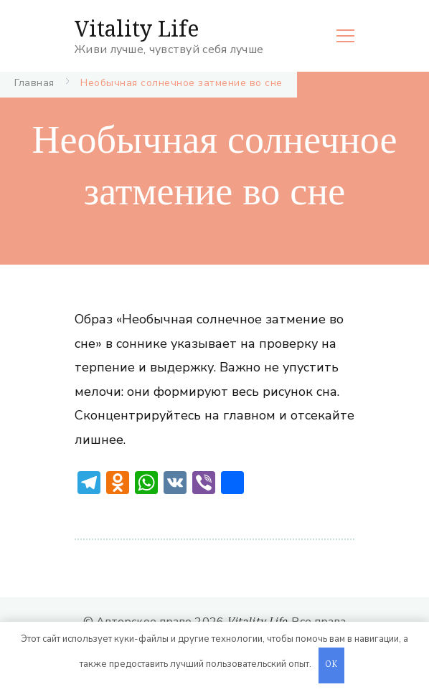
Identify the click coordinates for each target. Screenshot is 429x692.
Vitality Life (137, 28)
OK (331, 665)
